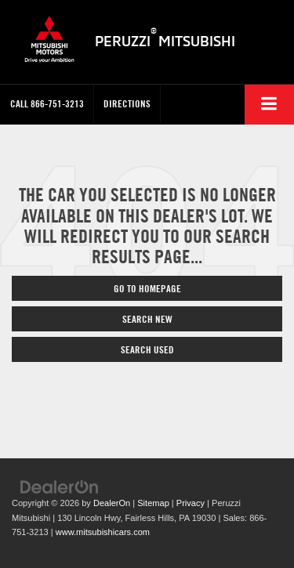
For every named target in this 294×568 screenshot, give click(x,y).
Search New (147, 319)
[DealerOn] (60, 486)
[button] (47, 104)
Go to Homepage (147, 288)
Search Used (147, 349)
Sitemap (153, 503)
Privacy (190, 503)
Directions (127, 103)
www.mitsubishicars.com (103, 532)
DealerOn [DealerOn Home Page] (111, 503)
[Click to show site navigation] (269, 105)
